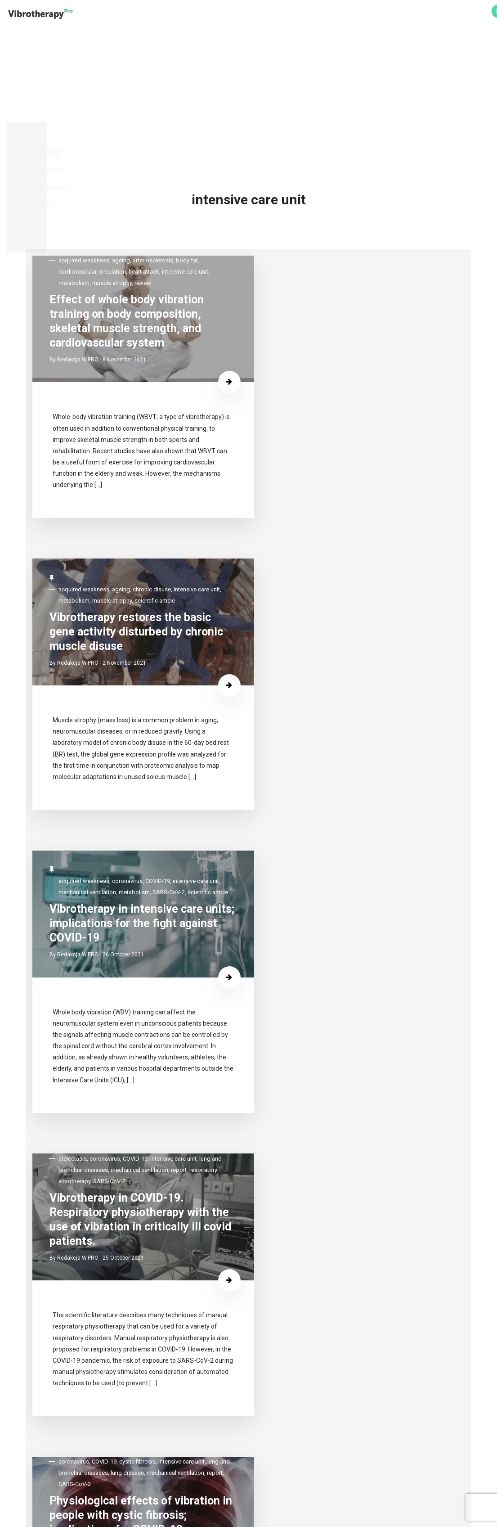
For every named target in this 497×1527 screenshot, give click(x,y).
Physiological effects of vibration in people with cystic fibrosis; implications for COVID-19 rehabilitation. (144, 851)
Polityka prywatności (248, 1501)
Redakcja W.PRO (106, 228)
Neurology (253, 14)
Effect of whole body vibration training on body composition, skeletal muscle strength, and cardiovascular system (143, 186)
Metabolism (293, 14)
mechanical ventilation (164, 478)
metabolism (102, 489)
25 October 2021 (353, 546)
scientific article (308, 158)
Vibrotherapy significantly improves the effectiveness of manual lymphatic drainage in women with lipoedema (147, 1265)
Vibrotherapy (337, 14)
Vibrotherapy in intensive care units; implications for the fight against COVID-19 (146, 517)
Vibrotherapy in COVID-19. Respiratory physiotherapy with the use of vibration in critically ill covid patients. (347, 511)
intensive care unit (110, 478)
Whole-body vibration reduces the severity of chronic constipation (358, 1261)
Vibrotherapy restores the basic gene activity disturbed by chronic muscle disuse (345, 192)
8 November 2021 (153, 228)
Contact (376, 14)
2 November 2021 (354, 228)
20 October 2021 (151, 893)
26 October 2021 (151, 546)
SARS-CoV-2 (137, 489)
